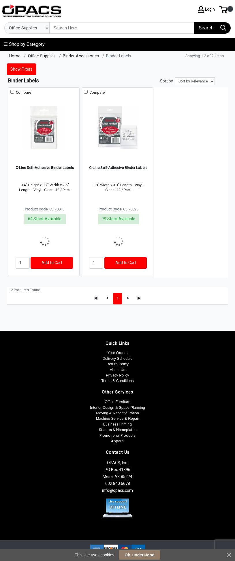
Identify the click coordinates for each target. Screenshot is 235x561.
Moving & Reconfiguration (117, 413)
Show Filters (21, 69)
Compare (23, 92)
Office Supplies (42, 56)
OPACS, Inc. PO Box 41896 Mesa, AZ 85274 (117, 469)
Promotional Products (117, 435)
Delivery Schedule (117, 358)
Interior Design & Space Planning (117, 407)
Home (14, 56)
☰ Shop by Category (24, 44)
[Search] (122, 28)
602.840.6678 (117, 483)
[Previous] (107, 298)
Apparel (117, 441)
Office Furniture (117, 402)
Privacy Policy (117, 375)
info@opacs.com (117, 490)
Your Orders (117, 353)
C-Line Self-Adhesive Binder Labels (45, 167)
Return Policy (117, 364)
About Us (117, 370)
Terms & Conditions (117, 381)
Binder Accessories (81, 56)
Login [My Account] (206, 9)
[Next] (128, 298)
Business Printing (117, 424)
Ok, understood (139, 555)
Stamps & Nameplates (117, 430)
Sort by (166, 81)
